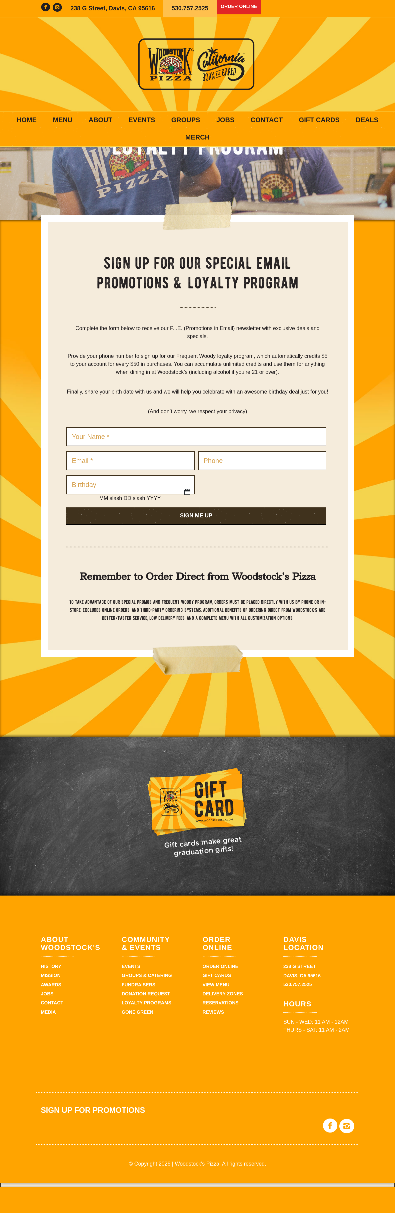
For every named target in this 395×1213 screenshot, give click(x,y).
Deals (367, 120)
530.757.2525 (190, 8)
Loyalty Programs (146, 1028)
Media (48, 1037)
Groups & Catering (147, 1001)
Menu (62, 120)
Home (27, 120)
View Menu (216, 1010)
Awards (51, 1010)
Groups (185, 120)
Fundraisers (138, 1010)
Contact (267, 120)
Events (141, 120)
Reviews (213, 1037)
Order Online (244, 8)
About (100, 120)
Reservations (221, 1028)
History (51, 992)
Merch (197, 137)
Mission (51, 1001)
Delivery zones (223, 1019)
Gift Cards (319, 120)
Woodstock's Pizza (198, 64)
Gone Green (137, 1037)
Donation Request (146, 1019)
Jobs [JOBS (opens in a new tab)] (225, 120)
